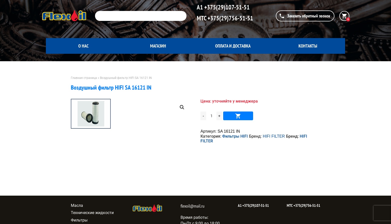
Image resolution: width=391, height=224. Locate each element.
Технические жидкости (92, 212)
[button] (182, 107)
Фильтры (79, 220)
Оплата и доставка (233, 46)
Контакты (307, 46)
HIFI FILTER (274, 136)
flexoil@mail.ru (192, 206)
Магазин (158, 46)
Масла (77, 205)
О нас (83, 46)
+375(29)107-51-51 (226, 7)
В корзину (238, 116)
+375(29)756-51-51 (229, 18)
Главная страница (84, 78)
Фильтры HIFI (235, 136)
